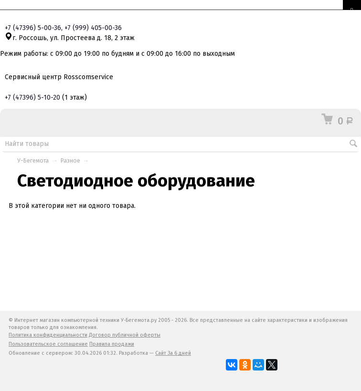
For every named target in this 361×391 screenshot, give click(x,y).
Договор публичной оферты (124, 335)
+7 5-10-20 (32, 97)
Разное (70, 160)
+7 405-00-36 (93, 28)
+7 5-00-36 (33, 28)
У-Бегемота (33, 160)
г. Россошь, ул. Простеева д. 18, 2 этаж (70, 38)
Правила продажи (111, 344)
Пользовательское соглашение (48, 344)
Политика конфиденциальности (48, 335)
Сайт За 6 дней (173, 353)
